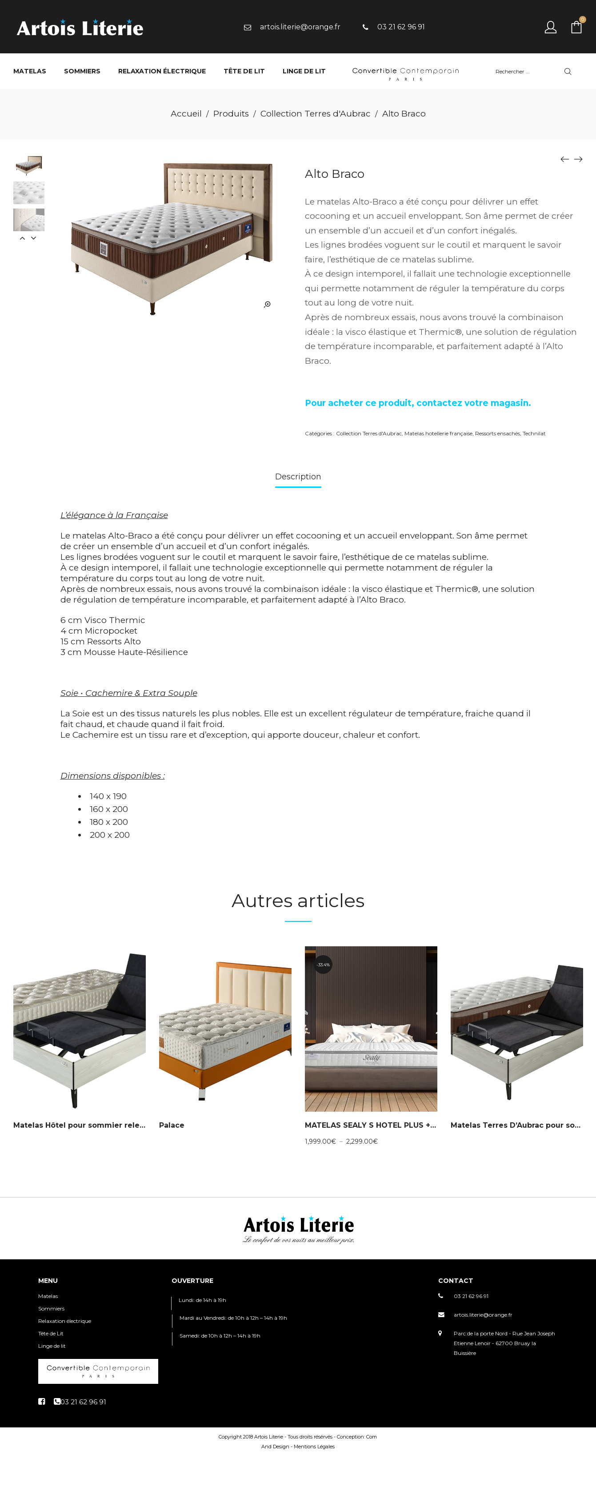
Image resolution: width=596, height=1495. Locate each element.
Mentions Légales (314, 1446)
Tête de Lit (51, 1333)
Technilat (534, 433)
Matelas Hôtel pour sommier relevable (86, 1125)
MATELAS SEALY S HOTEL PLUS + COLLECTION (393, 1125)
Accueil (186, 114)
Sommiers (51, 1308)
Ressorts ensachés (497, 433)
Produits (231, 114)
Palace (171, 1125)
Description (298, 477)
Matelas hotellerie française (438, 433)
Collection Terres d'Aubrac (315, 114)
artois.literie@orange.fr (483, 1314)
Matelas (48, 1296)
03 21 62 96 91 (471, 1296)
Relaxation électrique (64, 1321)
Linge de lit (52, 1345)
